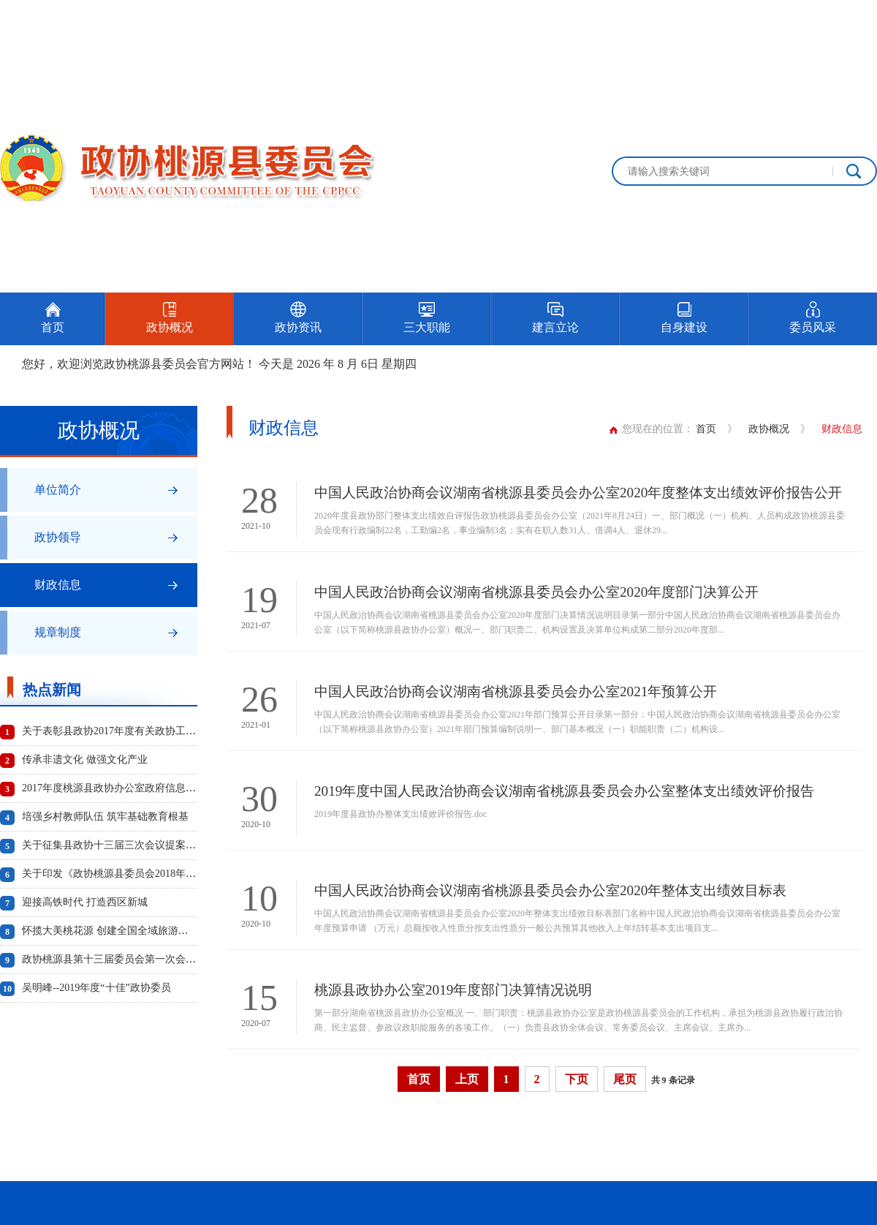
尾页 (625, 1079)
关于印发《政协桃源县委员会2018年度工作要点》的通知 (150, 873)
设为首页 (792, 16)
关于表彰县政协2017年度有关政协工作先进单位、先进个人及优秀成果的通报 (196, 730)
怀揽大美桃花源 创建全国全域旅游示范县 (115, 930)
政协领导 (57, 537)
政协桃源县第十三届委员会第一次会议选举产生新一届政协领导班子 (175, 959)
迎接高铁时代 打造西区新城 (85, 902)
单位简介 (57, 489)
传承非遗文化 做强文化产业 (85, 759)
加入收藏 (856, 16)
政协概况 (768, 428)
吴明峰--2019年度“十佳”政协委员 (96, 987)
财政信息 (57, 584)
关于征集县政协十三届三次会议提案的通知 (119, 845)
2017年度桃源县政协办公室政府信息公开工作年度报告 (144, 788)
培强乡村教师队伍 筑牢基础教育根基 (105, 816)
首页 (706, 428)
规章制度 (57, 632)
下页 (576, 1079)
